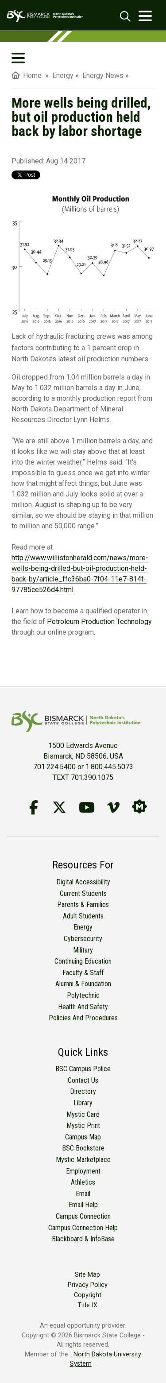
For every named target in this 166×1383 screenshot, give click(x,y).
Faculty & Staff (83, 972)
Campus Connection (83, 1216)
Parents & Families (83, 904)
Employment (83, 1171)
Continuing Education (83, 961)
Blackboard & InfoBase (83, 1239)
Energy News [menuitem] (103, 75)
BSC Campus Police (83, 1069)
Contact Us (83, 1080)
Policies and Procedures (83, 1018)
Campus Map (83, 1137)
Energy (83, 927)
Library (83, 1103)
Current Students (83, 893)
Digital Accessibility (83, 882)
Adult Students (83, 916)
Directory (83, 1091)
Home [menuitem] (27, 75)
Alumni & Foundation (83, 984)
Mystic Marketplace (83, 1159)
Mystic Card (83, 1114)
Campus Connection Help (83, 1228)
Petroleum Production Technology (99, 621)
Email (83, 1193)
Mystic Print (83, 1125)
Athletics (83, 1182)
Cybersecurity (83, 938)
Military (83, 950)
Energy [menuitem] (62, 75)
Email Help (83, 1205)
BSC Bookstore (83, 1148)
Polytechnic (83, 995)
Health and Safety (83, 1007)
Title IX (87, 1305)
